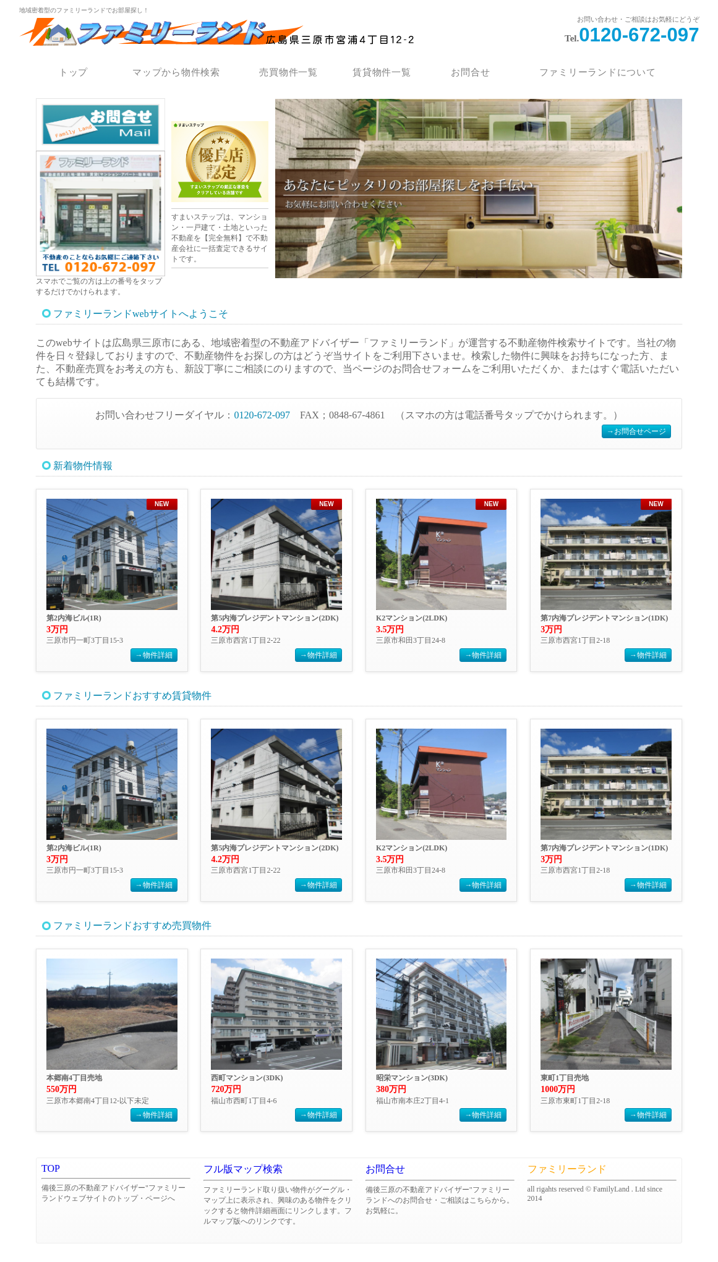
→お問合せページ (636, 431)
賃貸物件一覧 (382, 72)
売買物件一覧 (288, 72)
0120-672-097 (639, 35)
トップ (73, 72)
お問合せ (471, 72)
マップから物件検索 (176, 72)
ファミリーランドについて (597, 72)
